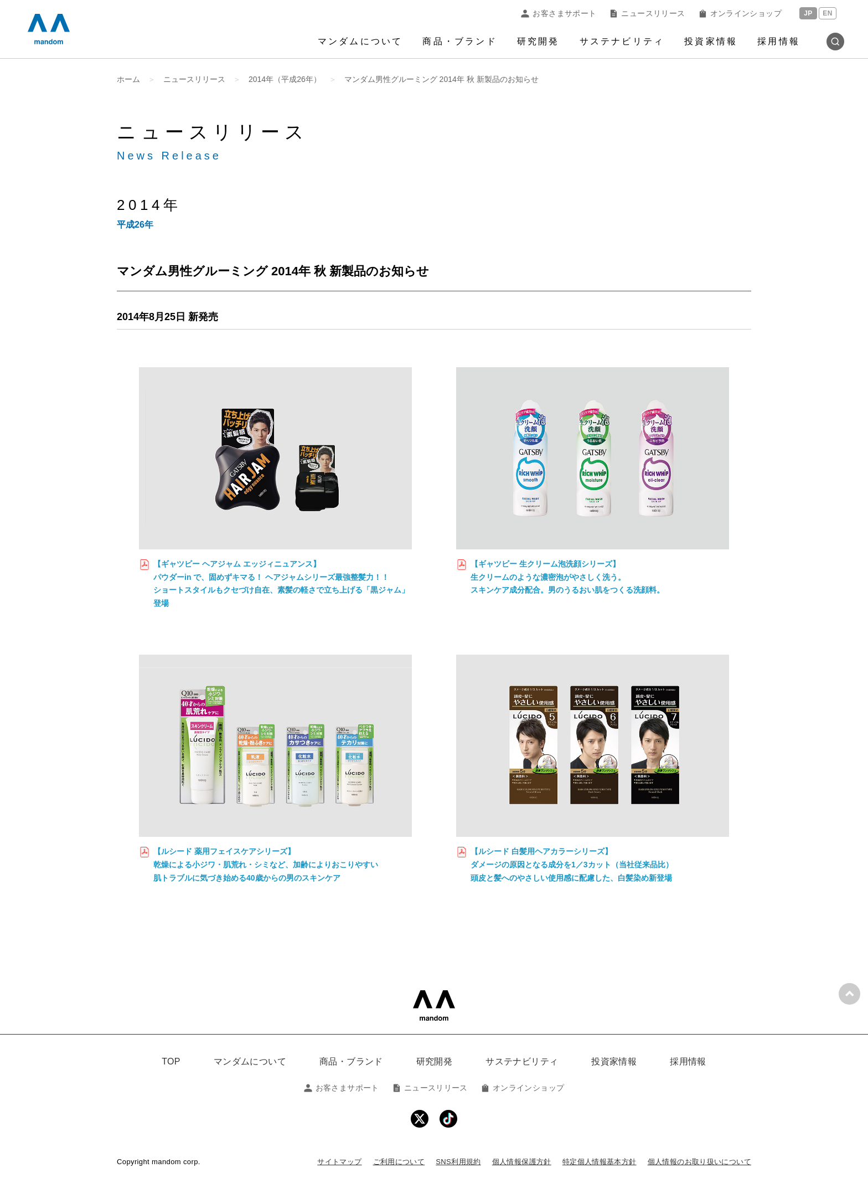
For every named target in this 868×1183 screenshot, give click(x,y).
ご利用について (399, 1162)
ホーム (128, 79)
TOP (171, 1061)
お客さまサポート (558, 13)
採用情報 (778, 41)
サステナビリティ (622, 41)
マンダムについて (360, 41)
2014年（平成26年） (285, 79)
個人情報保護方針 (521, 1162)
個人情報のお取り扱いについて (699, 1162)
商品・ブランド (459, 41)
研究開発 (538, 41)
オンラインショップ (740, 13)
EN (827, 13)
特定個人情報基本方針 (599, 1162)
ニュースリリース (647, 13)
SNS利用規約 (458, 1162)
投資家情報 (710, 41)
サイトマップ (339, 1162)
